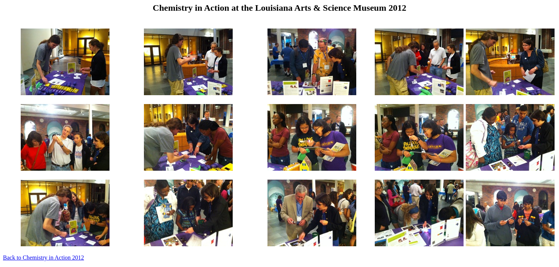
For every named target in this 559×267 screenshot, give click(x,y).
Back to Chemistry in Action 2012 (43, 257)
